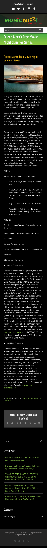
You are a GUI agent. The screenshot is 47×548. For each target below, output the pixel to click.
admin (8, 398)
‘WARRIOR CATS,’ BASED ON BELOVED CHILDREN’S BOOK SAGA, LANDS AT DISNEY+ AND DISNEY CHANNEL (21, 477)
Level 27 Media (27, 535)
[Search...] (22, 441)
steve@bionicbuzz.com (23, 4)
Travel (36, 398)
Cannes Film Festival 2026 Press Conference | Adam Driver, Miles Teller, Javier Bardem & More (21, 488)
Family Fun (26, 398)
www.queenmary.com (13, 332)
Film (32, 398)
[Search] (41, 441)
